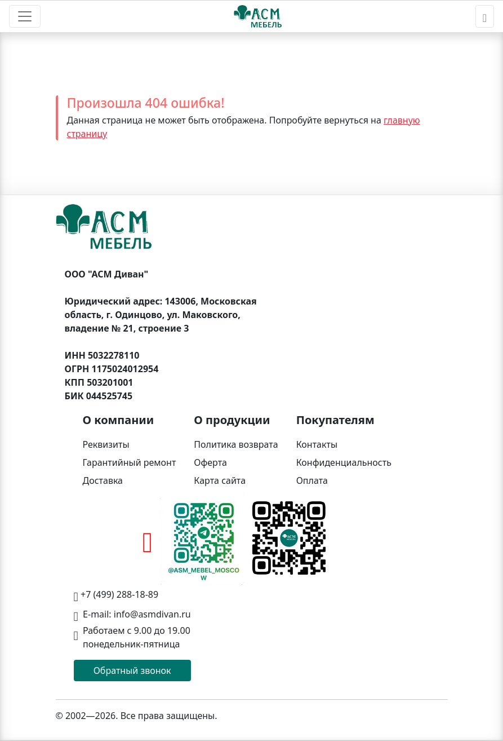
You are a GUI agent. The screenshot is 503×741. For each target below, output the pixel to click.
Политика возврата (236, 444)
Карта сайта (220, 480)
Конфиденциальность (343, 462)
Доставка (103, 480)
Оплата (312, 480)
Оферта (210, 462)
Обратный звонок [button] (132, 670)
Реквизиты (106, 444)
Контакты (316, 444)
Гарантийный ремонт (129, 462)
